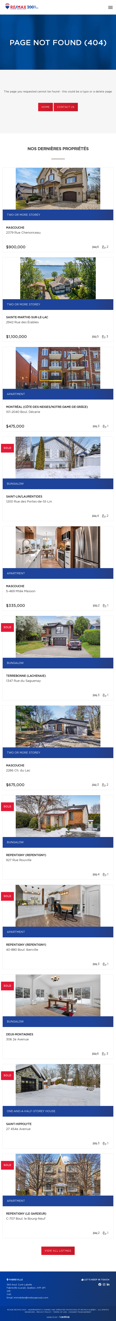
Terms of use (60, 1312)
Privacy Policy (43, 1312)
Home (46, 107)
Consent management (79, 1312)
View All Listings (58, 1251)
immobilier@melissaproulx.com (31, 1298)
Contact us (65, 107)
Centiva (64, 1317)
